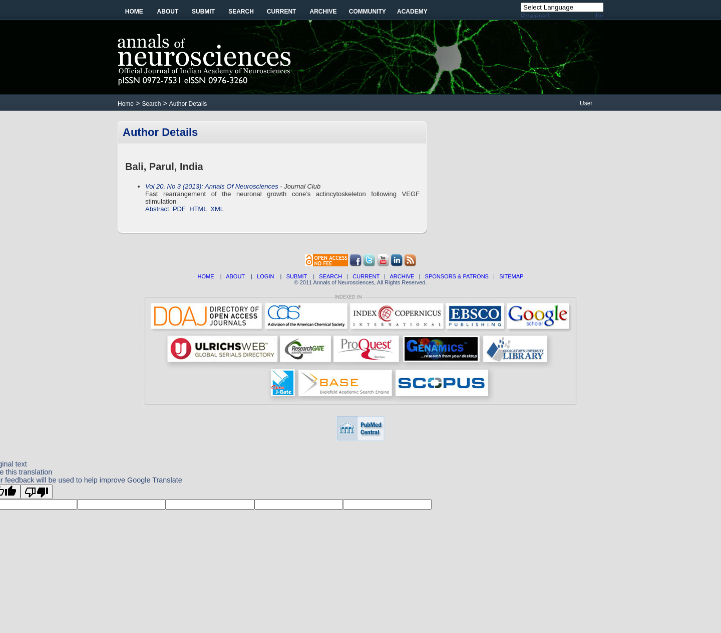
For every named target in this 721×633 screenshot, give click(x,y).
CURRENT (366, 276)
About (168, 11)
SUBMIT (296, 276)
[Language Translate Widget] (567, 7)
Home (134, 11)
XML (217, 209)
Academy (412, 11)
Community (367, 11)
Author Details (188, 103)
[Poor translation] (37, 491)
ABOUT (235, 276)
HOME (206, 276)
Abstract (157, 209)
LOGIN (265, 276)
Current (281, 11)
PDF (179, 209)
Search (241, 11)
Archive (323, 11)
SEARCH (330, 276)
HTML (198, 209)
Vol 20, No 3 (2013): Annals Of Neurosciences (211, 186)
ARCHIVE (402, 276)
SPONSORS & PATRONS (457, 276)
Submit (203, 11)
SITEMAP (511, 276)
